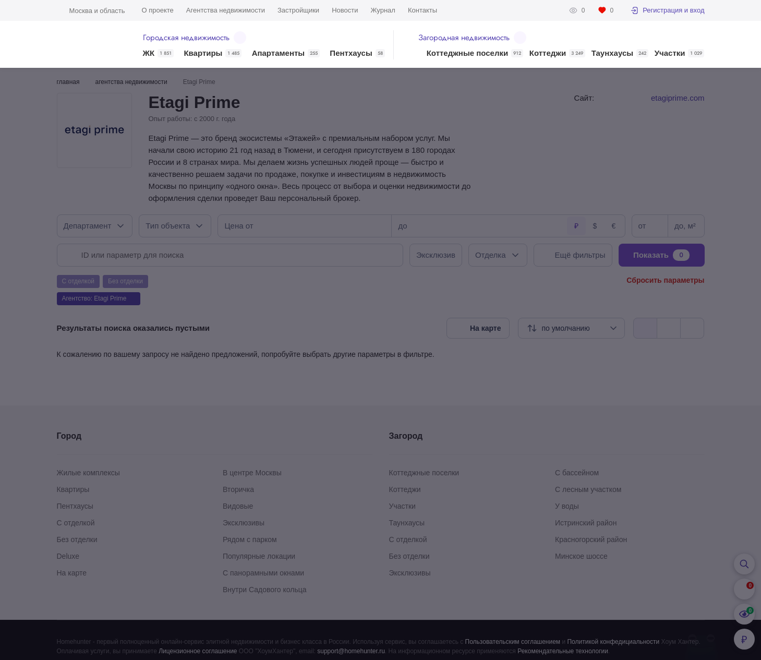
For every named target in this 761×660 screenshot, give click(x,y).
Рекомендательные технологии (562, 651)
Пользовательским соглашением (513, 641)
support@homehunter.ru (351, 651)
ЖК (158, 53)
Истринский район (586, 523)
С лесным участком (588, 489)
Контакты (422, 10)
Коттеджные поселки (475, 53)
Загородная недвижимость (472, 37)
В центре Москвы (252, 473)
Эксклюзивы (243, 523)
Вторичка (238, 489)
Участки (680, 53)
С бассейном (577, 473)
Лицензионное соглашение (198, 651)
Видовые (238, 506)
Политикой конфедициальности (613, 641)
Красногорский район (591, 539)
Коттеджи (557, 53)
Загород (406, 435)
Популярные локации (259, 556)
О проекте (158, 10)
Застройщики (298, 10)
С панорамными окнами (263, 573)
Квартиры (212, 53)
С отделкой (76, 523)
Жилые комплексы (88, 473)
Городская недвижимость (194, 37)
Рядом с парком (250, 539)
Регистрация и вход (667, 10)
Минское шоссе (581, 556)
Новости (345, 10)
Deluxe (68, 556)
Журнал (382, 10)
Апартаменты (286, 53)
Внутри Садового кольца (265, 589)
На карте (72, 573)
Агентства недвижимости (225, 10)
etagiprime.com (678, 97)
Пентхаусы (357, 53)
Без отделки (77, 539)
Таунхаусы (619, 53)
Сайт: (584, 97)
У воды (567, 506)
